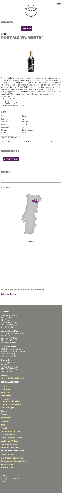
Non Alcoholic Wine (10, 401)
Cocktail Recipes (9, 444)
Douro (31, 241)
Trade (4, 425)
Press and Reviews (10, 447)
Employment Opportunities (14, 461)
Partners (5, 421)
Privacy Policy (7, 464)
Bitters (4, 411)
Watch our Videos (9, 441)
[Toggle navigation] (58, 5)
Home (4, 386)
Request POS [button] (11, 159)
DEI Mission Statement (12, 458)
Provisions (6, 417)
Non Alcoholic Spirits (11, 404)
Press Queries (7, 454)
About (4, 428)
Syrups (4, 414)
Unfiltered (6, 389)
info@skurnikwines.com (12, 378)
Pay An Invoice (8, 434)
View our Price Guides (11, 438)
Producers (6, 395)
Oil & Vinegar (7, 407)
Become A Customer (11, 431)
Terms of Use (7, 467)
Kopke (4, 33)
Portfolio (5, 392)
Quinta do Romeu (8, 294)
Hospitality (6, 399)
